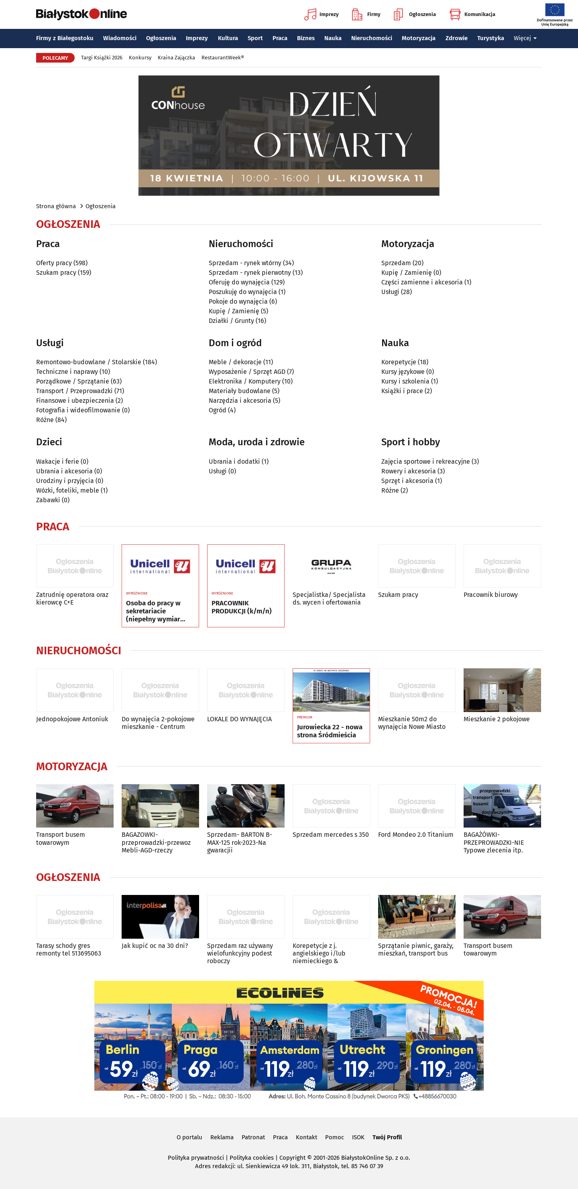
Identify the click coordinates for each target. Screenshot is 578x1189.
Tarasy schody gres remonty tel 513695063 (68, 949)
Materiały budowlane (240, 391)
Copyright (292, 1157)
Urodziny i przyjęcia (65, 481)
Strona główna (56, 206)
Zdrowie (457, 38)
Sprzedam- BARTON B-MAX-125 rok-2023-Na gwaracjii (239, 842)
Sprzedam (396, 263)
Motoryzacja (419, 38)
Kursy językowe (403, 371)
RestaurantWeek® (222, 57)
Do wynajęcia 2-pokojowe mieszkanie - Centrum (158, 722)
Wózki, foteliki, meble (67, 490)
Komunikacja (472, 14)
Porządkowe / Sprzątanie (72, 381)
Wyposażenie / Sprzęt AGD (247, 371)
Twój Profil (387, 1137)
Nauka (333, 38)
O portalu (189, 1137)
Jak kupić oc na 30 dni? (155, 946)
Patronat (253, 1137)
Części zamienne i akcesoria (422, 282)
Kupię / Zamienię (234, 311)
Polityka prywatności (196, 1157)
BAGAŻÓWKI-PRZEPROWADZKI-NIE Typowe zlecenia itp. (494, 842)
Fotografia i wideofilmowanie (78, 410)
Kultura (228, 38)
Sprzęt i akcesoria (407, 481)
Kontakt (306, 1137)
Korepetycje (398, 362)
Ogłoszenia (415, 14)
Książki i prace (402, 391)
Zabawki (48, 500)
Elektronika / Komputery (245, 381)
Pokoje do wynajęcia (238, 301)
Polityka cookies (252, 1157)
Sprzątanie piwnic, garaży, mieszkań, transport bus (416, 949)
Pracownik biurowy (491, 595)
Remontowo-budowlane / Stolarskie (88, 362)
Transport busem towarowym (60, 838)
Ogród (217, 410)
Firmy (366, 14)
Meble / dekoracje (235, 362)
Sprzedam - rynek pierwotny (250, 272)
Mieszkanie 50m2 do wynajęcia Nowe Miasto (412, 722)
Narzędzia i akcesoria (240, 400)
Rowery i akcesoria (408, 471)
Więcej (525, 38)
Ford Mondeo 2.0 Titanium (416, 834)
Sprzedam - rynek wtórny (245, 263)
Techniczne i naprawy (67, 371)
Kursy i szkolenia (405, 381)
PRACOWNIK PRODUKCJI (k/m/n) (242, 607)
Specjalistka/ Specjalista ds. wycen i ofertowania (329, 598)
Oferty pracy (54, 263)
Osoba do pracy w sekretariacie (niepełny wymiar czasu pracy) (153, 611)
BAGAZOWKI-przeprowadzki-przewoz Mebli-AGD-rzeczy (156, 842)
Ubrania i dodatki (234, 461)
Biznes (306, 38)
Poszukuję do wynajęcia (243, 292)
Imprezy (321, 14)
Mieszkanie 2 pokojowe (497, 719)
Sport (255, 38)
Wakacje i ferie (57, 461)
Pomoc (334, 1137)
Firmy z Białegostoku (65, 38)
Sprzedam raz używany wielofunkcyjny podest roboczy (240, 953)
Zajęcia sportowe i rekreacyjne (425, 461)
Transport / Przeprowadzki (74, 391)
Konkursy (140, 57)
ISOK (358, 1137)
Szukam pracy (56, 272)
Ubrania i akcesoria (64, 471)
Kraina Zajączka (176, 57)
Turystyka (490, 38)
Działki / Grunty (231, 321)
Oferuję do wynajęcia (239, 282)
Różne (45, 420)
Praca (280, 38)
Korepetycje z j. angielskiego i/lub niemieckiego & (319, 953)
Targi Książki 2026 (101, 57)
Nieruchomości (371, 38)
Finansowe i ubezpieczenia (75, 400)
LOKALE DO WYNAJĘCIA (239, 719)
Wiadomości (119, 38)
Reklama (222, 1137)
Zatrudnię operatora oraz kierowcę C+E (72, 598)
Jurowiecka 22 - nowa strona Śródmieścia (329, 731)
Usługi (390, 292)
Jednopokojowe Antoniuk (72, 719)
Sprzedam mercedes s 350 (331, 834)
